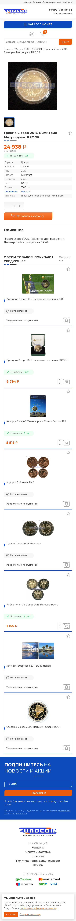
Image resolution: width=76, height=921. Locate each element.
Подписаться (38, 792)
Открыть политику (30, 914)
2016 (28, 49)
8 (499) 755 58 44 (60, 9)
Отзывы (37, 2)
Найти (65, 41)
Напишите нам (62, 13)
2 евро (19, 49)
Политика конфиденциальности (38, 860)
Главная (8, 49)
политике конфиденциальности (38, 908)
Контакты (67, 2)
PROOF (38, 49)
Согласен (10, 914)
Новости (27, 2)
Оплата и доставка (51, 2)
